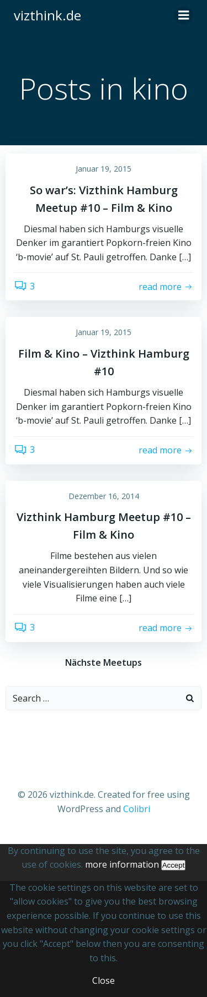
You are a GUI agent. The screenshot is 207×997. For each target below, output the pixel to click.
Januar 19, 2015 (103, 168)
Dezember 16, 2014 (103, 496)
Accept (173, 865)
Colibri (136, 809)
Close (103, 980)
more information (122, 864)
